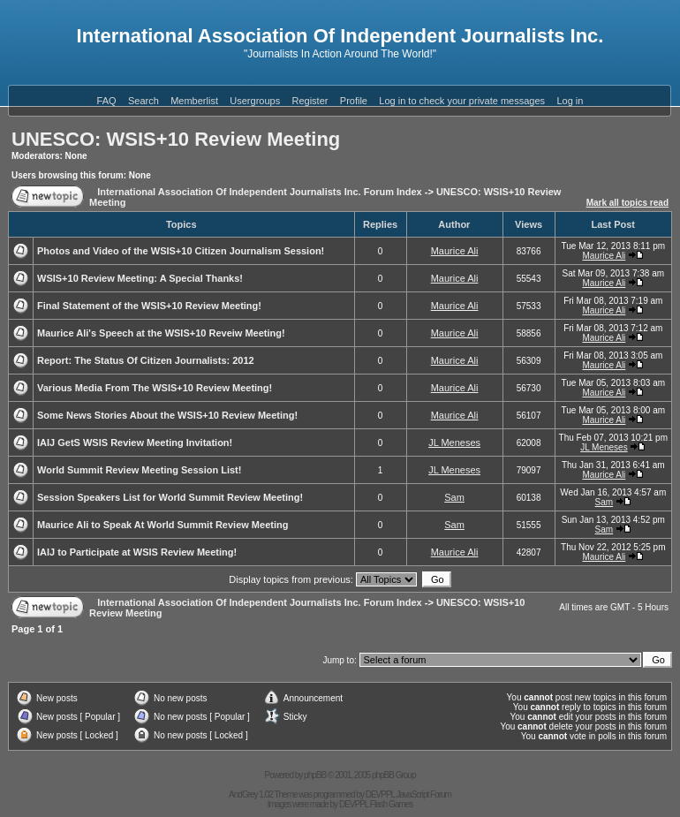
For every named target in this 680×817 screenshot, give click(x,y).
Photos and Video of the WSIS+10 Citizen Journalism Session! (180, 251)
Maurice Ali (455, 251)
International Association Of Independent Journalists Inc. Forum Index (259, 191)
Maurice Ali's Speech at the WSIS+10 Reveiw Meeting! (161, 333)
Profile (353, 100)
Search (143, 100)
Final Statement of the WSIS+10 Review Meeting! (149, 305)
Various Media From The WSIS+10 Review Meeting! (154, 387)
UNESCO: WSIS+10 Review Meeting (175, 139)
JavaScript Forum (424, 794)
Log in (569, 100)
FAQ (107, 100)
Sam (454, 497)
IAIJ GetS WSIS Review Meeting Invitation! (134, 442)
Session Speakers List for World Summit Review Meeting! (170, 497)
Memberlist (194, 100)
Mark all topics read (627, 203)
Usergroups (255, 100)
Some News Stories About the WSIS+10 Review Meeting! (167, 415)
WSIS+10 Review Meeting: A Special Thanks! (140, 278)
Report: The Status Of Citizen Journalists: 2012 (145, 360)
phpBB (315, 775)
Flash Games (391, 804)
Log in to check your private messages (462, 100)
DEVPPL (380, 794)
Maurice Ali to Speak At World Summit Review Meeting (162, 524)
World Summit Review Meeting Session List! (139, 470)
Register (310, 100)
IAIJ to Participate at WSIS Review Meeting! (137, 552)
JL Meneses (454, 442)
